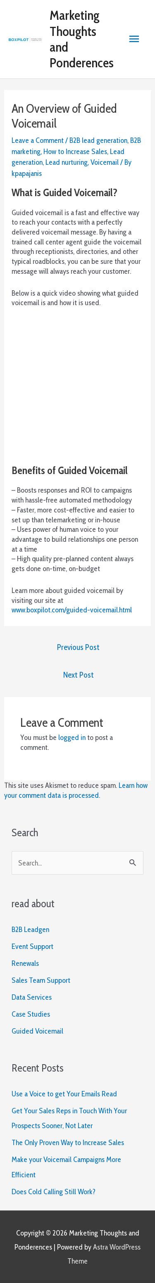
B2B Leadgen (30, 929)
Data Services (32, 997)
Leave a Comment (38, 140)
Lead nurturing (66, 162)
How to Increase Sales (75, 151)
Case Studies (31, 1014)
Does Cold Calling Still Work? (53, 1191)
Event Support (32, 946)
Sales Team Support (41, 980)
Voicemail (105, 162)
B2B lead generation (98, 140)
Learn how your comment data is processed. (76, 790)
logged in (72, 737)
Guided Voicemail (37, 1031)
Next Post (78, 675)
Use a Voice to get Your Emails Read (64, 1093)
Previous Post (78, 647)
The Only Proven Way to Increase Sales (68, 1142)
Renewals (25, 963)
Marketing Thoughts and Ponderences (82, 39)
